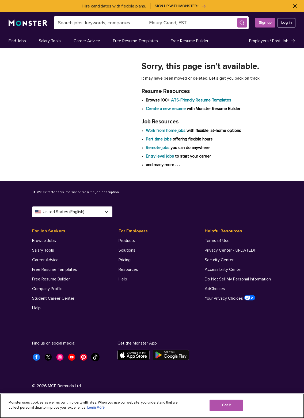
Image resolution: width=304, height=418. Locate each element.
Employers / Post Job (272, 41)
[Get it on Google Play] (172, 355)
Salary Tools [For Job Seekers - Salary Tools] (43, 250)
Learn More (96, 407)
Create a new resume (166, 108)
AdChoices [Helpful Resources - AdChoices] (215, 288)
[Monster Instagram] (61, 359)
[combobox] (99, 22)
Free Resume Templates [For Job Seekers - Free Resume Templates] (54, 269)
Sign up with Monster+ (180, 6)
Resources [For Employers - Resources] (128, 269)
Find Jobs (17, 41)
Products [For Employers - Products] (127, 240)
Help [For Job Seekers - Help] (36, 308)
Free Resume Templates (135, 41)
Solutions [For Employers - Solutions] (127, 250)
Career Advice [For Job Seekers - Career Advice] (45, 260)
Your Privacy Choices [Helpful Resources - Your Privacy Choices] (230, 298)
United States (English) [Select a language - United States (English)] (72, 211)
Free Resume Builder (189, 41)
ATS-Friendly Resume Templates (201, 100)
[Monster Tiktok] (97, 359)
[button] (242, 23)
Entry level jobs (160, 156)
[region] (152, 405)
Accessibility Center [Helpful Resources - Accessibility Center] (223, 269)
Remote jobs (157, 147)
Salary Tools (50, 41)
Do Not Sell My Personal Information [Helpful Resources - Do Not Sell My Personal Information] (238, 279)
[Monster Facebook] (38, 359)
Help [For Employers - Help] (123, 279)
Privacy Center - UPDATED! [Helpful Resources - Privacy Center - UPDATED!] (230, 250)
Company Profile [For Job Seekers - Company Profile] (47, 288)
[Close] (295, 6)
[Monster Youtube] (73, 359)
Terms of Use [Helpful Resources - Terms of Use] (217, 240)
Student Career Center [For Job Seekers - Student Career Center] (53, 298)
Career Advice (87, 41)
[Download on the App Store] (135, 355)
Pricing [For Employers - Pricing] (125, 260)
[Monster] (28, 22)
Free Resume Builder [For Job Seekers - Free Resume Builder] (51, 279)
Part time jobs (159, 139)
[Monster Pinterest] (85, 359)
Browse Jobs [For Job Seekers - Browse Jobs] (44, 240)
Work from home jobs (165, 130)
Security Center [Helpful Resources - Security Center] (219, 260)
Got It (226, 405)
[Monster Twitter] (50, 359)
